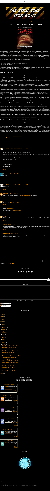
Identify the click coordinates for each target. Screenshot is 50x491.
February (4, 342)
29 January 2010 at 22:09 (23, 184)
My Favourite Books (20, 125)
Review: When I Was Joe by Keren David (10, 365)
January (4, 344)
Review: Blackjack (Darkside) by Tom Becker (10, 345)
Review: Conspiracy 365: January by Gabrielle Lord (12, 359)
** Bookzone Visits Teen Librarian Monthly (10, 360)
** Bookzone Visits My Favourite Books (9, 357)
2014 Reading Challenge (8, 418)
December (4, 326)
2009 (2, 373)
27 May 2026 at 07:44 (14, 233)
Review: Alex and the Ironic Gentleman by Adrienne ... (12, 355)
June (3, 336)
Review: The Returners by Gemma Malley (10, 362)
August (3, 332)
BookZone (5, 173)
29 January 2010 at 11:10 (23, 148)
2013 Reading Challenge (8, 429)
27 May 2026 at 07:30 (10, 224)
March (3, 341)
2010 (2, 324)
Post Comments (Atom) (9, 263)
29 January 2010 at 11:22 (14, 173)
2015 (2, 316)
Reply (4, 169)
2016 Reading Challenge (8, 395)
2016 (2, 314)
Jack (4, 201)
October (4, 329)
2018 (2, 313)
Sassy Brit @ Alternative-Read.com (10, 148)
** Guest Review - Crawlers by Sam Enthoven (10, 349)
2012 (2, 321)
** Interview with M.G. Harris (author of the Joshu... (11, 364)
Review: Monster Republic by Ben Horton (10, 347)
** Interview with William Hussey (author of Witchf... (12, 354)
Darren (6, 386)
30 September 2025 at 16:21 (15, 216)
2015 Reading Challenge (8, 407)
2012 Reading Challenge (8, 440)
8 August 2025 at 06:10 (11, 208)
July (3, 334)
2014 (2, 317)
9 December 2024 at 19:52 (14, 193)
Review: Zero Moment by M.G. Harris (9, 370)
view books (15, 391)
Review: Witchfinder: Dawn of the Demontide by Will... (12, 369)
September (4, 331)
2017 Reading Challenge (8, 384)
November (4, 327)
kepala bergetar (6, 233)
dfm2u (4, 224)
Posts (2, 303)
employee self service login (16, 210)
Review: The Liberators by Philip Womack (10, 350)
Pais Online (24, 218)
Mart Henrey (5, 193)
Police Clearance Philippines (25, 195)
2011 (2, 322)
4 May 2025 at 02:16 (10, 201)
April (3, 339)
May (3, 337)
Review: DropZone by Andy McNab (8, 352)
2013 (2, 319)
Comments (3, 305)
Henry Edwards (6, 216)
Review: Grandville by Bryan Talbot (8, 367)
